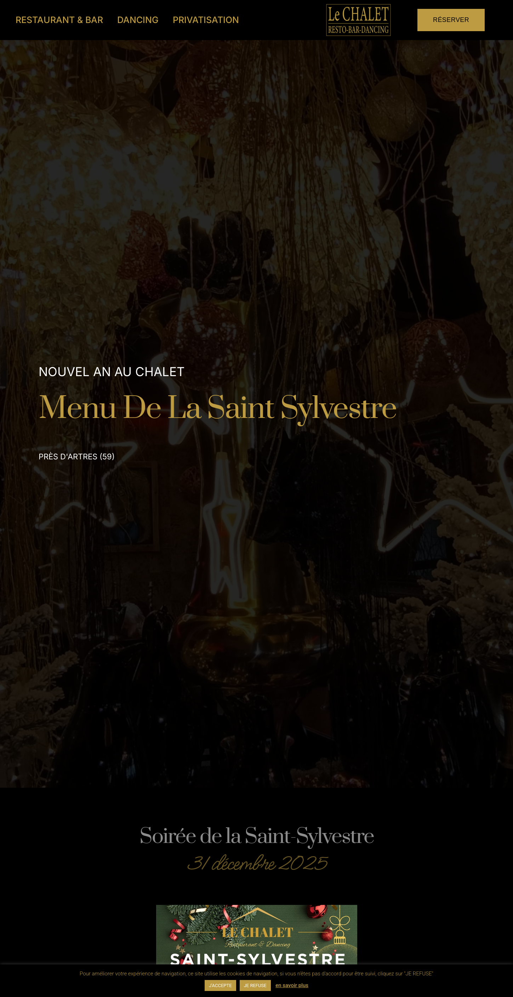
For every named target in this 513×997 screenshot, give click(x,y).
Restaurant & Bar (59, 20)
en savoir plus (291, 985)
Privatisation (206, 20)
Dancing (138, 20)
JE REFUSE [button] (255, 985)
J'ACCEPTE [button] (220, 985)
